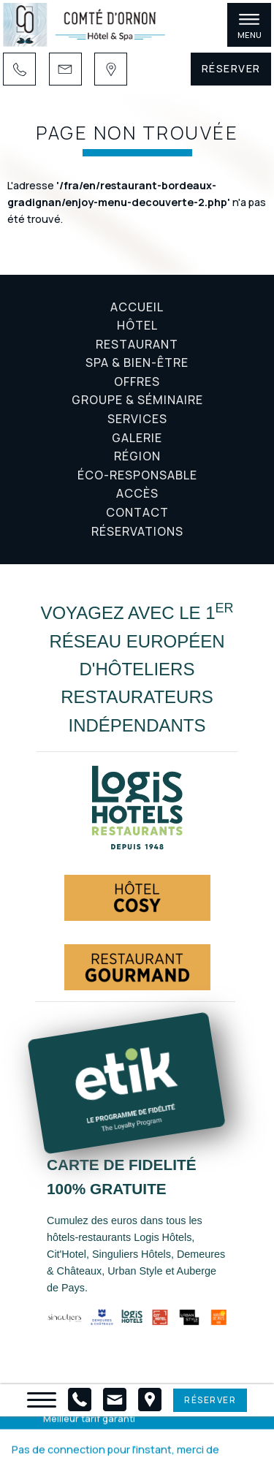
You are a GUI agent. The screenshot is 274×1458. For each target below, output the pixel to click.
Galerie (137, 438)
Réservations (137, 531)
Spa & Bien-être (137, 362)
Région (137, 456)
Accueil (137, 307)
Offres (137, 381)
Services (137, 419)
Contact (137, 512)
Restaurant (137, 344)
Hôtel (137, 325)
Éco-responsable (137, 475)
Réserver (231, 68)
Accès (137, 493)
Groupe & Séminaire (137, 400)
